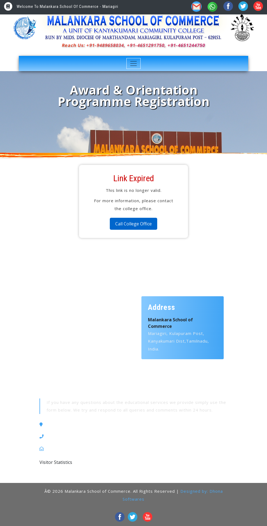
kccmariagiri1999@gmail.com (77, 448)
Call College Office (133, 224)
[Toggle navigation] (133, 63)
